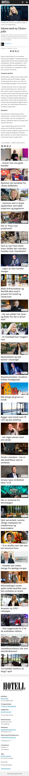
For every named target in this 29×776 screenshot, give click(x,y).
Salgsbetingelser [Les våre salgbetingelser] (6, 768)
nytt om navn (6, 142)
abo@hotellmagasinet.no (8, 737)
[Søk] (22, 2)
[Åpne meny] (27, 2)
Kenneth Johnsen (6, 712)
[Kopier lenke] (18, 51)
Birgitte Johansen (6, 756)
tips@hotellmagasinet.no (8, 729)
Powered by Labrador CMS (14, 773)
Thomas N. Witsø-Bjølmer (8, 706)
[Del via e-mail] (15, 51)
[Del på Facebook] (11, 51)
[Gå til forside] (5, 2)
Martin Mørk (4, 698)
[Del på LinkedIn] (13, 51)
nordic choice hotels (18, 142)
